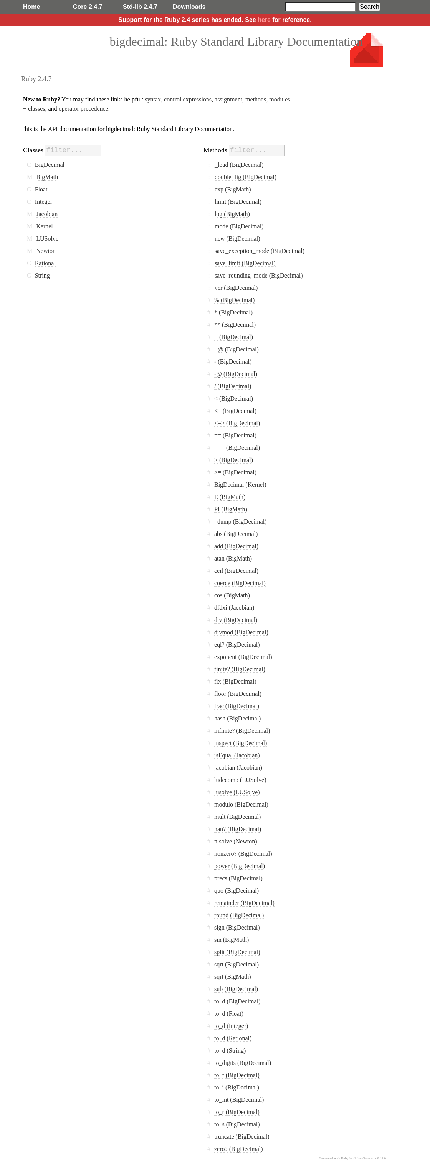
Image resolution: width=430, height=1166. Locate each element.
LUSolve (47, 238)
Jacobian (47, 214)
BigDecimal (49, 164)
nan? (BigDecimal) (237, 829)
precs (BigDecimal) (238, 878)
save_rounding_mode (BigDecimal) (259, 275)
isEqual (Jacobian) (237, 755)
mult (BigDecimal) (237, 816)
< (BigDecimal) (233, 398)
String (42, 275)
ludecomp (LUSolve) (240, 780)
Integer (43, 201)
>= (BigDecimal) (235, 472)
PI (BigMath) (230, 509)
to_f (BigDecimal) (237, 1075)
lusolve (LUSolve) (237, 792)
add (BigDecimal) (236, 546)
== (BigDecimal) (235, 435)
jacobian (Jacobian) (238, 767)
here (264, 20)
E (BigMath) (229, 497)
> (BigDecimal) (233, 460)
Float (41, 189)
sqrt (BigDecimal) (236, 964)
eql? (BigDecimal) (237, 644)
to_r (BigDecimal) (237, 1112)
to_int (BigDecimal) (239, 1099)
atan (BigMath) (233, 558)
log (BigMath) (232, 214)
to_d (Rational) (232, 1038)
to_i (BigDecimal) (236, 1087)
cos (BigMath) (232, 595)
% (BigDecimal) (234, 300)
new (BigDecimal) (237, 238)
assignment (228, 99)
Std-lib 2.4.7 (140, 6)
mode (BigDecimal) (239, 226)
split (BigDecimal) (237, 952)
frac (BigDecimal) (236, 706)
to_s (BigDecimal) (237, 1124)
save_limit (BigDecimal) (245, 263)
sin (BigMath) (231, 939)
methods (255, 99)
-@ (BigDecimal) (235, 374)
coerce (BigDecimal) (240, 583)
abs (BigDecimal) (236, 534)
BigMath (47, 177)
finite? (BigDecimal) (239, 669)
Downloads (189, 6)
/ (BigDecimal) (232, 386)
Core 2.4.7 (87, 6)
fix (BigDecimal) (235, 681)
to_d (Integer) (231, 1026)
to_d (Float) (228, 1013)
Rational (45, 263)
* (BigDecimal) (233, 312)
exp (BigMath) (233, 189)
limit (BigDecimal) (238, 201)
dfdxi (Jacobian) (234, 607)
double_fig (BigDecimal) (245, 177)
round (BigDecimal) (239, 915)
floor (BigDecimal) (237, 693)
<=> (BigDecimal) (237, 423)
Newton (46, 251)
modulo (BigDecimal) (241, 804)
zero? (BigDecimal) (238, 1149)
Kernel (44, 226)
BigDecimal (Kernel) (240, 484)
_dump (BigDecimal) (240, 521)
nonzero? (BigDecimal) (243, 853)
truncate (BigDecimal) (242, 1136)
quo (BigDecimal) (236, 890)
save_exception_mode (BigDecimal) (259, 251)
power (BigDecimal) (239, 866)
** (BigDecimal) (235, 324)
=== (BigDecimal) (237, 447)
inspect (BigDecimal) (240, 743)
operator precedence (83, 108)
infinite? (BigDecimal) (242, 730)
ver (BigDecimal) (236, 287)
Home (31, 6)
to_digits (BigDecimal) (242, 1063)
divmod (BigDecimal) (241, 632)
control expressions (188, 99)
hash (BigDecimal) (237, 718)
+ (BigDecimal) (233, 337)
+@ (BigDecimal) (236, 349)
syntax (153, 99)
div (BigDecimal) (235, 620)
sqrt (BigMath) (232, 976)
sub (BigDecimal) (236, 989)
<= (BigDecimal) (235, 411)
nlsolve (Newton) (235, 841)
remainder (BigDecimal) (244, 903)
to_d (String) (230, 1050)
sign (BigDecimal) (237, 927)
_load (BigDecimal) (239, 164)
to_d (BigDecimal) (237, 1001)
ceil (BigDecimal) (236, 570)
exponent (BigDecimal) (243, 657)
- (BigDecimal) (232, 361)
